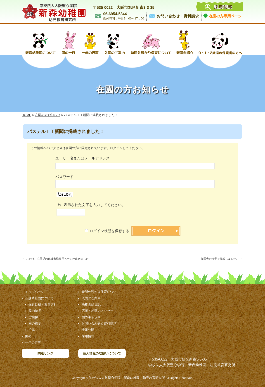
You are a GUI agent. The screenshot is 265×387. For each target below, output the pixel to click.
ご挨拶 (33, 317)
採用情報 (88, 336)
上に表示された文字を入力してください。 (91, 205)
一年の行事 (33, 342)
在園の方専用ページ (225, 16)
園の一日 (31, 336)
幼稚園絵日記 (91, 304)
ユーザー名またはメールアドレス (82, 158)
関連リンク (45, 353)
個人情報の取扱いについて (102, 353)
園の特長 (34, 311)
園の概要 (34, 323)
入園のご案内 (91, 298)
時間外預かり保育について (101, 292)
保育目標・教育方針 (42, 304)
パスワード (64, 177)
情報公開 (88, 330)
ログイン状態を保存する (109, 231)
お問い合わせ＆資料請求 (99, 323)
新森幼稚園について (39, 298)
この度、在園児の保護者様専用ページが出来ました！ (57, 258)
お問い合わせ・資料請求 (178, 16)
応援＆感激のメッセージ (99, 311)
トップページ (34, 292)
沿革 (31, 330)
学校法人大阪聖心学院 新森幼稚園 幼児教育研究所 (127, 378)
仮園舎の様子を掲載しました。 (221, 258)
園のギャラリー (93, 317)
